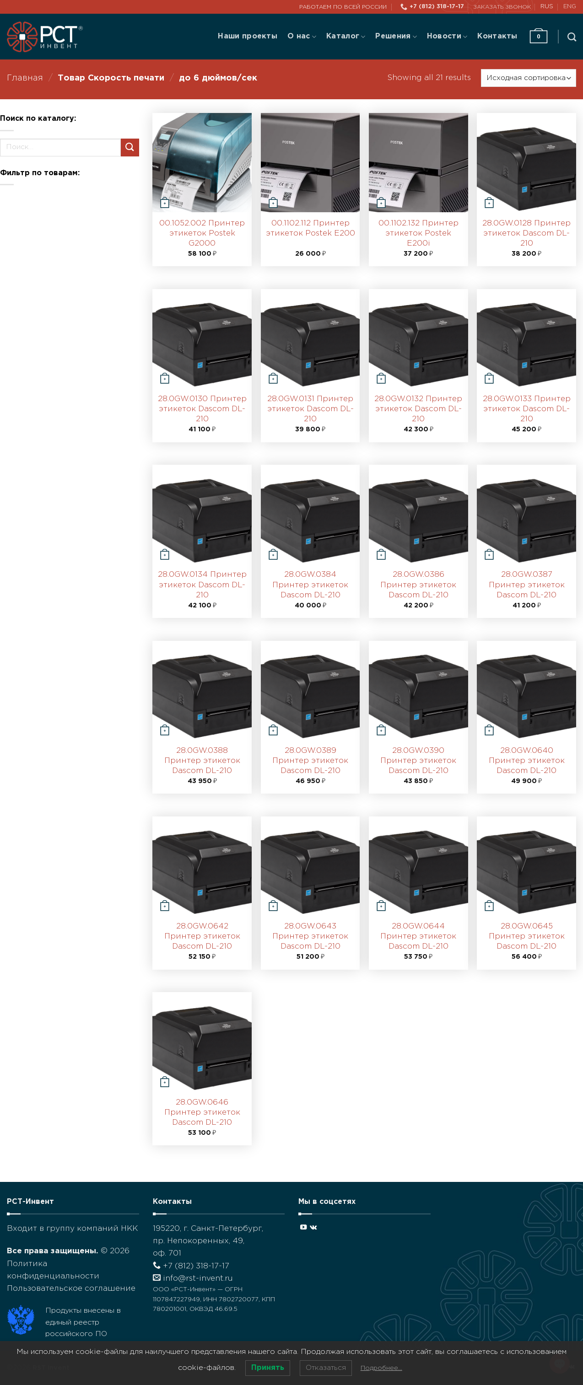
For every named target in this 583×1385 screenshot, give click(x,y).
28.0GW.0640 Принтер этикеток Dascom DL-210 (527, 760)
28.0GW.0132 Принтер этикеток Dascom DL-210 (418, 409)
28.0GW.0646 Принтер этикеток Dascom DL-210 (202, 1112)
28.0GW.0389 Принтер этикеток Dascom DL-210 (310, 760)
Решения (395, 36)
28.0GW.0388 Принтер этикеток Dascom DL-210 (202, 760)
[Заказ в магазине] (528, 78)
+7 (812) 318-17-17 (191, 1266)
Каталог (345, 36)
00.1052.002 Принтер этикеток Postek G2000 (202, 233)
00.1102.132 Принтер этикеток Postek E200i (418, 233)
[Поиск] (571, 37)
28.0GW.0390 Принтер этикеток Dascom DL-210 (418, 760)
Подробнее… (381, 1368)
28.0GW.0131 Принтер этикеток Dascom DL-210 (310, 409)
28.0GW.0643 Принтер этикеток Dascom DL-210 (310, 936)
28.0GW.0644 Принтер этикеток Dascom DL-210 (418, 936)
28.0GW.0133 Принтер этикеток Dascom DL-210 (527, 409)
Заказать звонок (502, 7)
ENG (569, 6)
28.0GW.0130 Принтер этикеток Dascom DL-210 (202, 409)
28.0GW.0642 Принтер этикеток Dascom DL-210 (202, 936)
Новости (447, 36)
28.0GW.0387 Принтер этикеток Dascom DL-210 (527, 584)
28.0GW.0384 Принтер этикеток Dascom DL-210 (310, 584)
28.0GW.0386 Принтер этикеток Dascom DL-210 (418, 584)
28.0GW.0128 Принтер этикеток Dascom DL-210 (526, 233)
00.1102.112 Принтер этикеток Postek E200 (310, 228)
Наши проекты (247, 36)
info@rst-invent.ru (193, 1278)
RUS (546, 6)
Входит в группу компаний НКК (72, 1228)
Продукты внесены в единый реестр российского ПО (83, 1322)
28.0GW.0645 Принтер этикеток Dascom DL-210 (527, 936)
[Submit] (130, 147)
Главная (25, 78)
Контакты (497, 36)
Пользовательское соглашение (71, 1288)
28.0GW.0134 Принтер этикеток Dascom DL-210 (202, 584)
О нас (301, 36)
